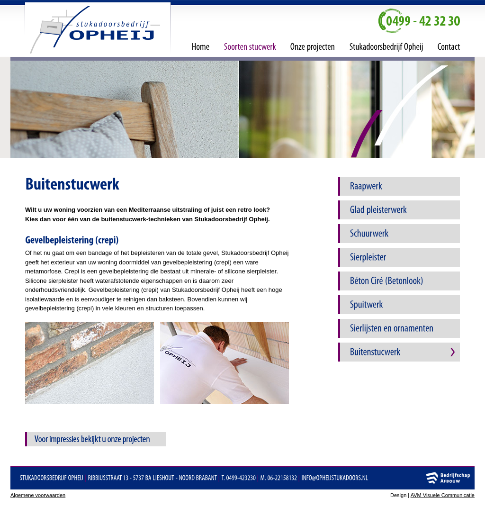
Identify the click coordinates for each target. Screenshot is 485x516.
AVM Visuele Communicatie (443, 495)
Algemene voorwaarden (37, 495)
